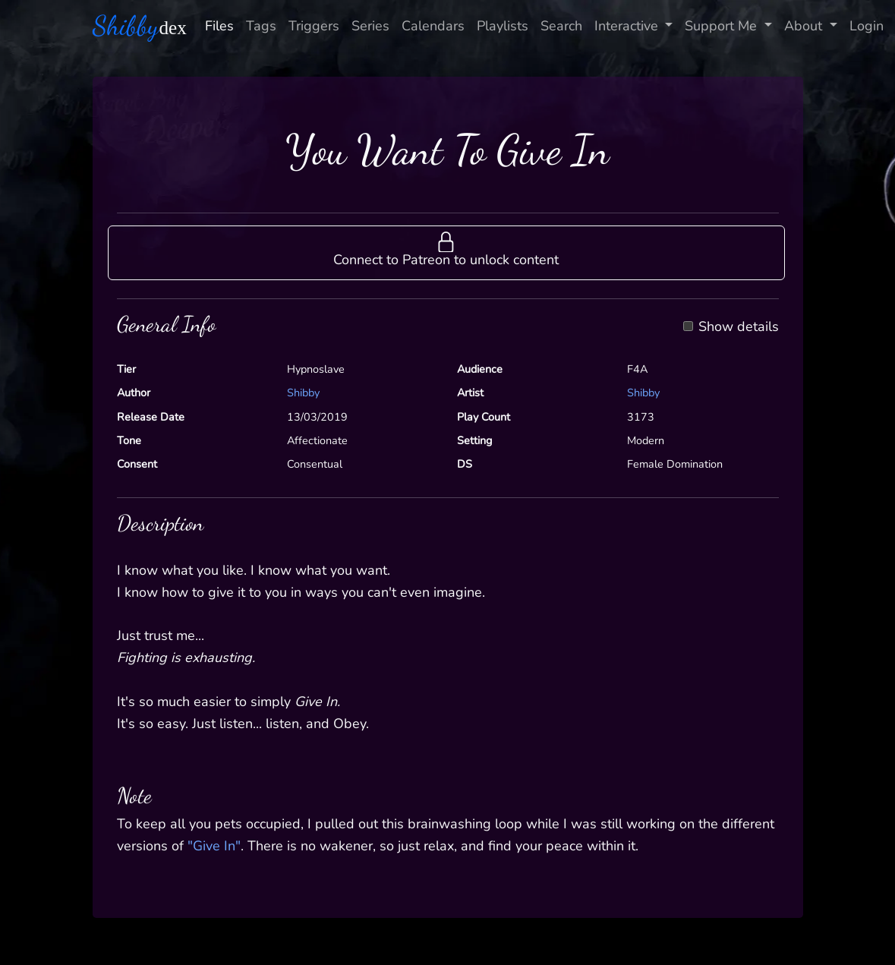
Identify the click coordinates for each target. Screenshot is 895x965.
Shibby (303, 392)
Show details (738, 327)
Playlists (502, 26)
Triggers (313, 26)
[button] (446, 252)
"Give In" (214, 846)
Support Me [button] (723, 26)
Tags (261, 26)
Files (219, 26)
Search (561, 26)
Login (866, 26)
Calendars (433, 26)
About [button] (805, 26)
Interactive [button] (628, 26)
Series (370, 26)
